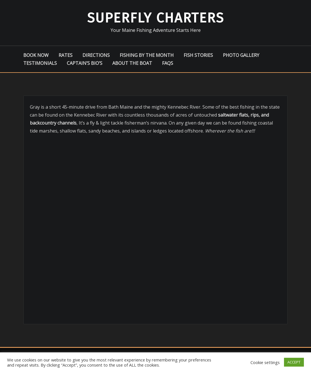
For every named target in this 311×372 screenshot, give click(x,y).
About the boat (132, 63)
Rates (65, 55)
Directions (96, 55)
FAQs (167, 63)
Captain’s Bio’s (84, 63)
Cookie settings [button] (265, 362)
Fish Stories (198, 55)
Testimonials (40, 63)
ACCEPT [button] (293, 362)
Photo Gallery (241, 55)
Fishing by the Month (147, 55)
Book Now (36, 55)
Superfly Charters (155, 18)
